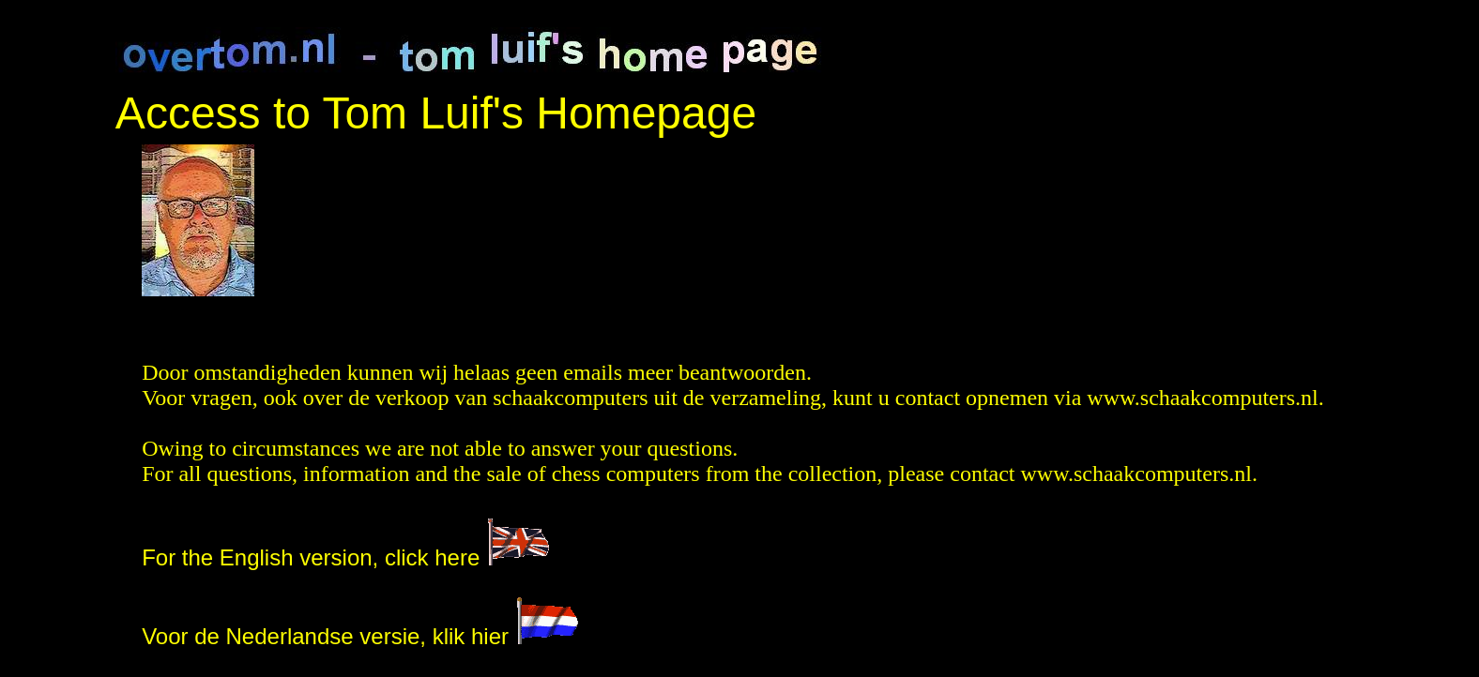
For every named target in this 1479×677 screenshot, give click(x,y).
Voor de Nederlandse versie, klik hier (360, 636)
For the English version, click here (311, 557)
